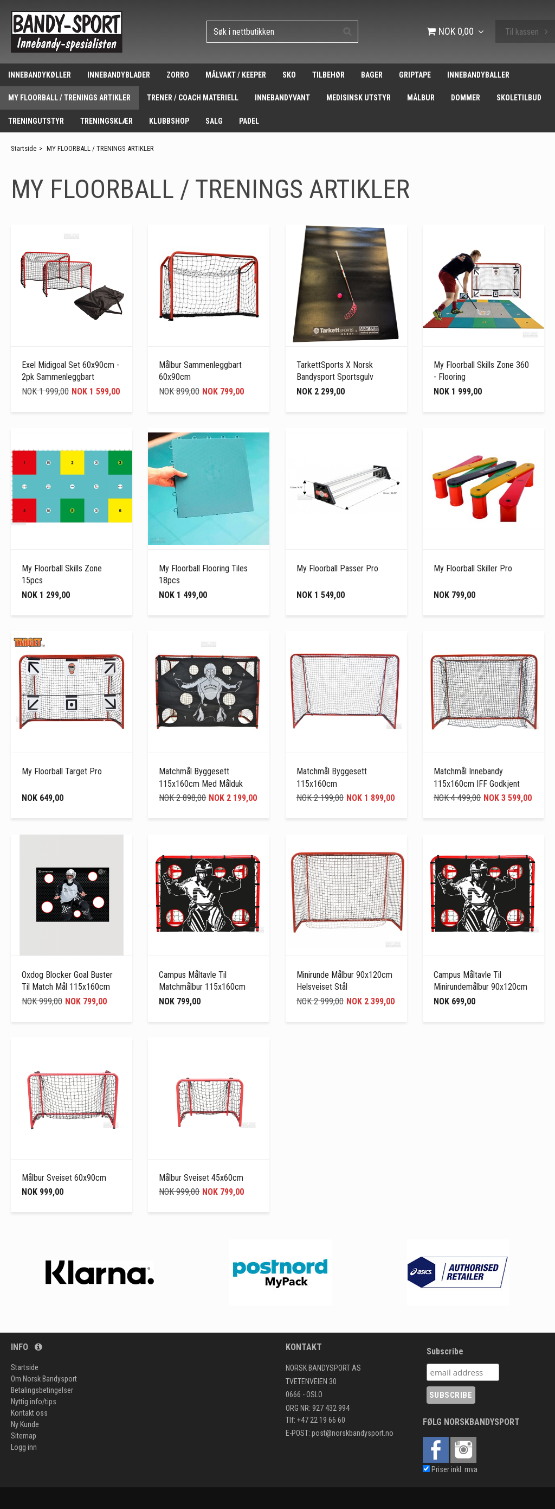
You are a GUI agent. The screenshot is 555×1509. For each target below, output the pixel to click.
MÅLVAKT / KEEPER (235, 75)
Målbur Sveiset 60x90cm (64, 1178)
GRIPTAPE (415, 75)
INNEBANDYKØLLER (39, 75)
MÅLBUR (421, 97)
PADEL (249, 121)
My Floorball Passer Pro (337, 568)
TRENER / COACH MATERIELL (192, 97)
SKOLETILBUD (518, 97)
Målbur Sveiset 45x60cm (201, 1178)
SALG (214, 121)
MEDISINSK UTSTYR (358, 97)
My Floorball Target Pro (62, 771)
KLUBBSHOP (169, 121)
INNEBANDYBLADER (118, 75)
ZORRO (177, 75)
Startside (23, 148)
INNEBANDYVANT (282, 97)
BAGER (372, 75)
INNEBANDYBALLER (478, 75)
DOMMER (465, 97)
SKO (289, 75)
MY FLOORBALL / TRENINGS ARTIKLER (69, 97)
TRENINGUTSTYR (36, 121)
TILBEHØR (328, 75)
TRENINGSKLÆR (106, 121)
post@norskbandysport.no (352, 1433)
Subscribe (445, 1351)
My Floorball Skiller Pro (473, 568)
